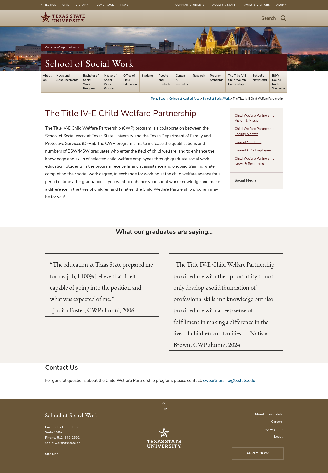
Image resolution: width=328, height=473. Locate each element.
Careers (277, 421)
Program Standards (216, 77)
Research (199, 75)
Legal (278, 436)
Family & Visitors (256, 5)
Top (164, 406)
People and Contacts (164, 79)
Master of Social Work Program (110, 81)
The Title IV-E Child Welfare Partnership (237, 79)
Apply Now (257, 453)
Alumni (281, 5)
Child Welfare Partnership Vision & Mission (254, 118)
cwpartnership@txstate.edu (229, 380)
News (124, 5)
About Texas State (269, 414)
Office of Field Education (130, 79)
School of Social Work (89, 63)
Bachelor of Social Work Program (91, 81)
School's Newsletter (260, 77)
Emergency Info (271, 429)
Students (148, 75)
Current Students (190, 5)
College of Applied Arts (62, 47)
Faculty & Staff (223, 5)
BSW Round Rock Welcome (278, 81)
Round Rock (104, 5)
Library (82, 5)
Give (65, 5)
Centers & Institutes (182, 79)
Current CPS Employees (253, 150)
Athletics (48, 5)
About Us (47, 77)
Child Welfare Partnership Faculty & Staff (254, 131)
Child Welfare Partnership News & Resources (254, 161)
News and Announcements (67, 77)
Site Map (52, 454)
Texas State (158, 99)
